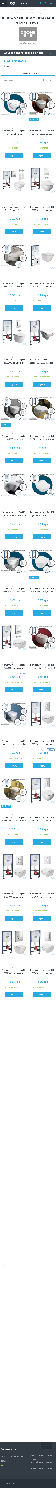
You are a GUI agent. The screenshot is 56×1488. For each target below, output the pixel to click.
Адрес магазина (8, 1449)
